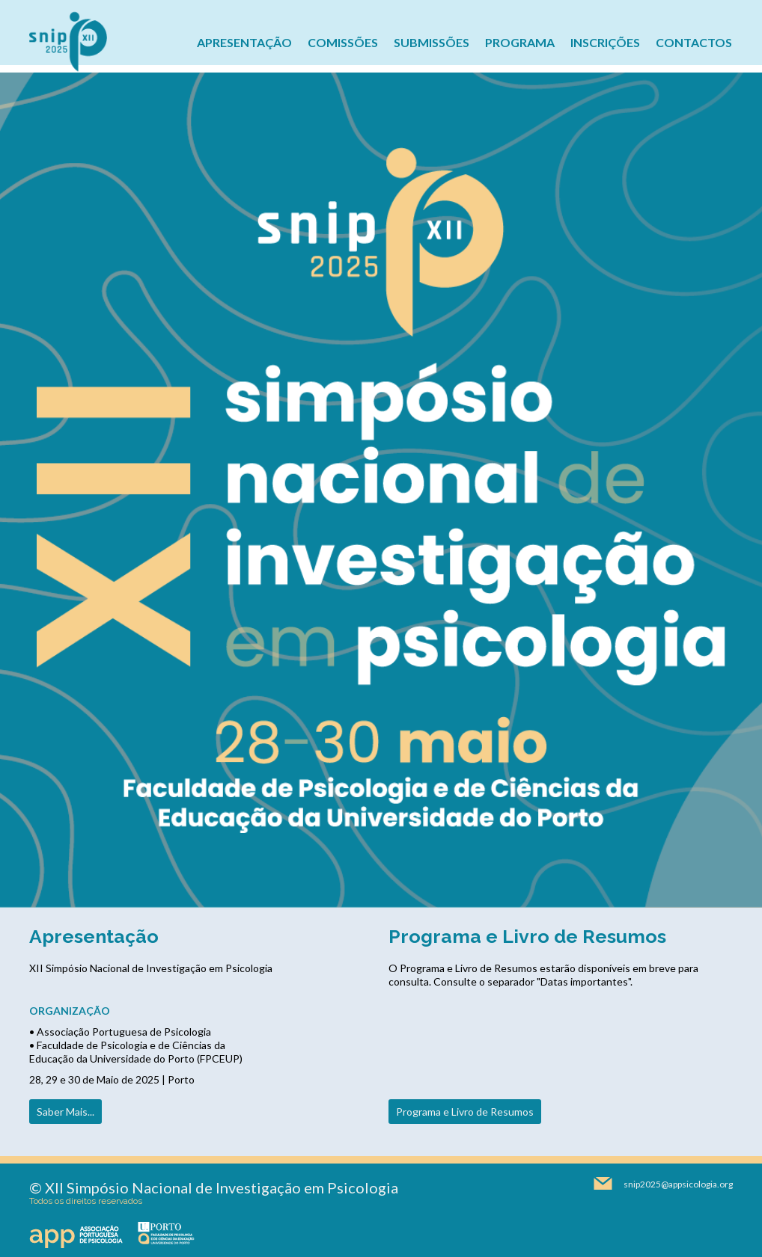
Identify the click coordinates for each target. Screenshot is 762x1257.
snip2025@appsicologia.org (678, 1184)
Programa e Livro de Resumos (465, 1111)
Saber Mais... (65, 1111)
